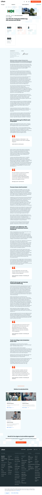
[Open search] (24, 1)
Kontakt (23, 448)
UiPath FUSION (23, 471)
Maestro (9, 463)
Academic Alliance (17, 465)
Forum (16, 478)
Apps (2, 468)
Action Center (3, 463)
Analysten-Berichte (24, 459)
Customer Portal (17, 475)
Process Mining (10, 466)
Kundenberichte (23, 461)
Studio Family (10, 469)
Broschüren (23, 466)
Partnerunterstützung (31, 463)
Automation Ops (3, 473)
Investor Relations (37, 463)
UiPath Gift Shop (37, 471)
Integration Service (10, 458)
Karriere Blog (36, 460)
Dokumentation (17, 476)
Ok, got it (7, 493)
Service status (17, 483)
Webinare (22, 464)
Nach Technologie (17, 460)
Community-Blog (17, 480)
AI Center (2, 466)
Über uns (36, 455)
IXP (8, 460)
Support (2, 459)
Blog (22, 457)
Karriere (36, 458)
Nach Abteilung (17, 458)
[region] (21, 491)
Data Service (10, 455)
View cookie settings (14, 492)
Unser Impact (37, 469)
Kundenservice (17, 473)
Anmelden (29, 448)
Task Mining (9, 471)
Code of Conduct (37, 474)
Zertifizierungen (17, 467)
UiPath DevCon (23, 477)
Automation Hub (3, 471)
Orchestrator (10, 465)
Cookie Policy (18, 490)
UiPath (23, 479)
